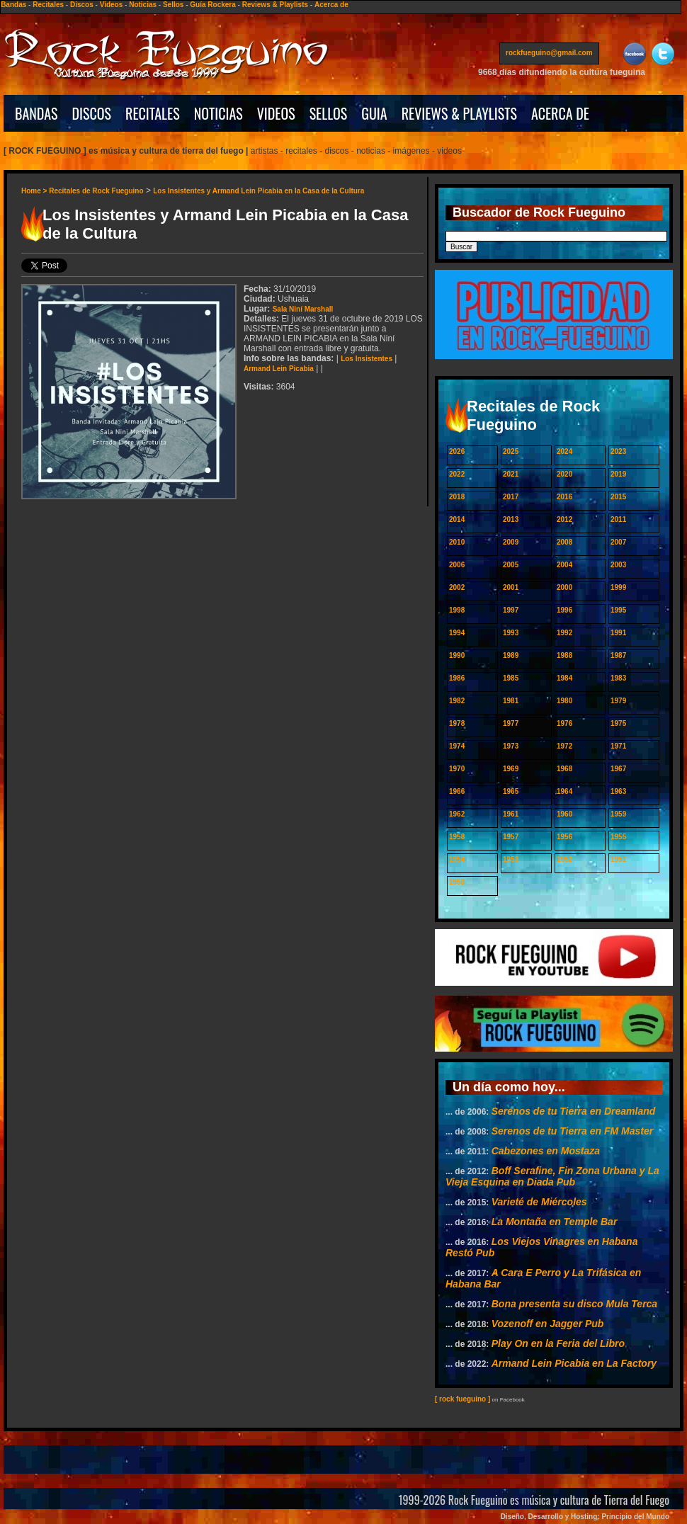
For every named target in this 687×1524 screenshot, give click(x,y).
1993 (510, 633)
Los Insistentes (366, 359)
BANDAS (36, 113)
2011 (618, 519)
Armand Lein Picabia (279, 369)
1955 (618, 837)
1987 (618, 655)
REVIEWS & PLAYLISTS (459, 113)
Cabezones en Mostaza (546, 1150)
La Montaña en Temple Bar (555, 1221)
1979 (618, 701)
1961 (510, 814)
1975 (618, 723)
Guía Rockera (212, 4)
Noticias (143, 4)
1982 (457, 701)
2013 (510, 519)
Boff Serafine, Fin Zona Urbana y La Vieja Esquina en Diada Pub (552, 1176)
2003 (618, 565)
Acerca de (331, 4)
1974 (457, 746)
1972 (564, 746)
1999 (618, 587)
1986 (457, 678)
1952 (564, 859)
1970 (457, 769)
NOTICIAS (218, 113)
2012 (564, 519)
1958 (457, 837)
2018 (457, 497)
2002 (457, 587)
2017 (510, 497)
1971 (618, 746)
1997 (510, 610)
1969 (510, 769)
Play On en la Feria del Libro (558, 1343)
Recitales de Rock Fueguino (96, 191)
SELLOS (329, 113)
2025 (510, 451)
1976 (564, 723)
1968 (564, 769)
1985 (510, 678)
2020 (564, 474)
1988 (564, 655)
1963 (618, 791)
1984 (564, 678)
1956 (564, 837)
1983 (618, 678)
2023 (618, 451)
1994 (457, 633)
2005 (510, 565)
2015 (618, 497)
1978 (457, 723)
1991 (618, 633)
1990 (457, 655)
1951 (618, 859)
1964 (564, 791)
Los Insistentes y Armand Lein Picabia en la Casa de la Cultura (258, 191)
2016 (564, 497)
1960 (564, 814)
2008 (564, 542)
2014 (457, 519)
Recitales (48, 4)
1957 (510, 837)
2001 (510, 587)
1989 (510, 655)
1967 (618, 769)
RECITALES (152, 113)
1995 (618, 610)
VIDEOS (276, 113)
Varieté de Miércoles (539, 1201)
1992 (564, 633)
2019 (618, 474)
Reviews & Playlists (275, 4)
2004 (564, 565)
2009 (510, 542)
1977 (510, 723)
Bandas (13, 4)
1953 (510, 859)
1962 (457, 814)
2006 (457, 565)
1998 (457, 610)
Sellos (173, 4)
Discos (81, 4)
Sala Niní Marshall (303, 309)
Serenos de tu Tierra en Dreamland (574, 1111)
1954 (457, 859)
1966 (457, 791)
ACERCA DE (560, 113)
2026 (457, 451)
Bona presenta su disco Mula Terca (574, 1303)
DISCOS (92, 113)
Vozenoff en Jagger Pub (548, 1323)
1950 (457, 882)
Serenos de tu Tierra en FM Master (572, 1131)
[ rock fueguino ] (462, 1399)
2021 (510, 474)
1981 (510, 701)
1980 (564, 701)
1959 (618, 814)
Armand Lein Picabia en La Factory (574, 1363)
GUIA (374, 113)
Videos (111, 4)
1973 (510, 746)
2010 (457, 542)
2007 (618, 542)
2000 (564, 587)
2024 (564, 451)
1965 (510, 791)
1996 (564, 610)
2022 (457, 474)
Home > (35, 191)
